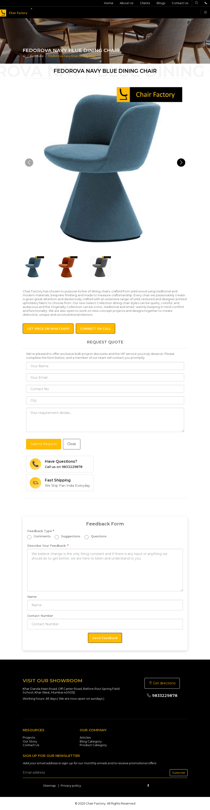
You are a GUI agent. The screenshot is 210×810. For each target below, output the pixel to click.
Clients (145, 3)
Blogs (161, 3)
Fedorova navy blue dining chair (72, 56)
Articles (85, 737)
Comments (39, 537)
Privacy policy (71, 785)
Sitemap (49, 785)
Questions (95, 537)
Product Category (93, 745)
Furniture (37, 56)
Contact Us (180, 3)
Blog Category (91, 741)
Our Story (30, 741)
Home (108, 3)
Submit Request (43, 444)
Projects (29, 737)
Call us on (63, 467)
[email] (105, 772)
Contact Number (40, 615)
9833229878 (162, 695)
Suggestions (67, 537)
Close (71, 444)
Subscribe (178, 772)
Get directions (162, 683)
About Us (126, 3)
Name (32, 596)
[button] (181, 162)
